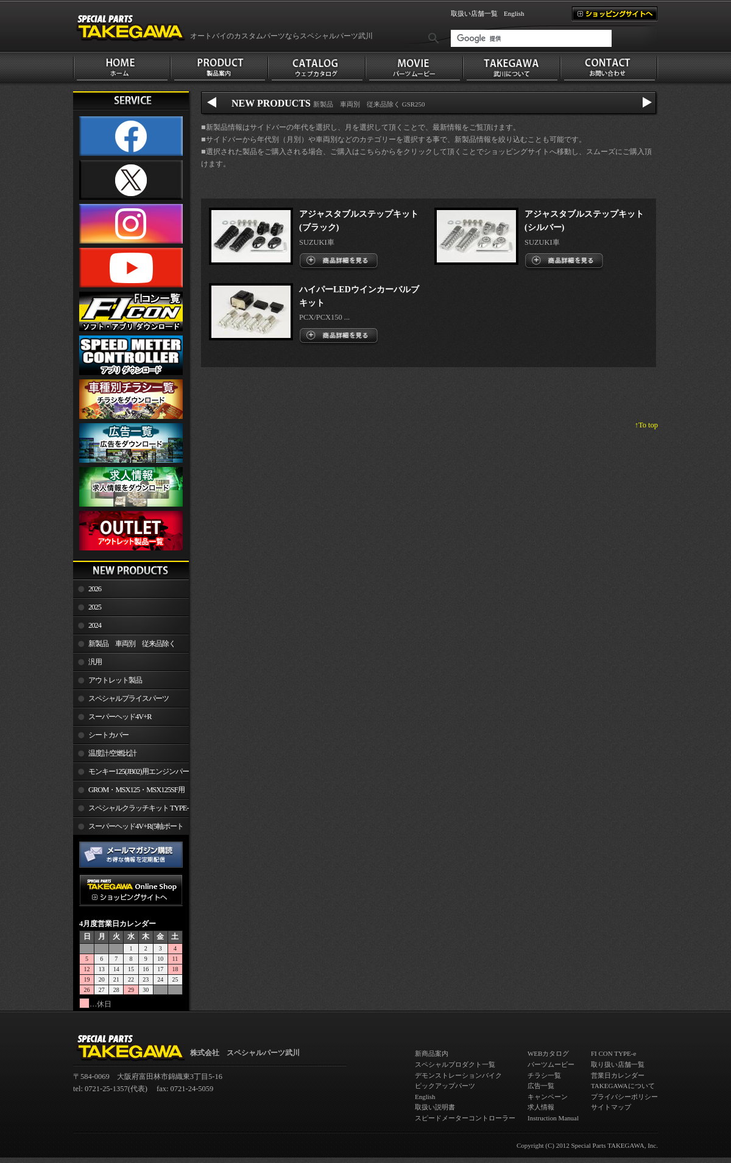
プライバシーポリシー (624, 1096)
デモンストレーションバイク (458, 1075)
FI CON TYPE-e (613, 1053)
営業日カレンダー (617, 1075)
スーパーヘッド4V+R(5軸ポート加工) (128, 828)
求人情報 (541, 1107)
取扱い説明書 (435, 1107)
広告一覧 (541, 1085)
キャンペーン (548, 1096)
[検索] (531, 38)
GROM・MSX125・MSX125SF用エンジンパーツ (129, 792)
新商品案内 (431, 1053)
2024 (94, 625)
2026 (94, 589)
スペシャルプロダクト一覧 (455, 1064)
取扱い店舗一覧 (474, 13)
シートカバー (108, 735)
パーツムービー (551, 1064)
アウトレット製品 (115, 680)
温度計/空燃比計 (112, 753)
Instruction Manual (553, 1118)
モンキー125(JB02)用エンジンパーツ (131, 774)
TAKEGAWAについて (623, 1085)
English (514, 13)
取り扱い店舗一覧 (617, 1064)
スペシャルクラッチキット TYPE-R (130, 810)
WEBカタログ (548, 1053)
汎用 (95, 662)
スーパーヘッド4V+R (120, 716)
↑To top (646, 425)
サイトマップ (611, 1107)
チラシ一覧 (544, 1075)
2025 (94, 607)
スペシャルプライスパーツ (128, 698)
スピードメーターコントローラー (465, 1118)
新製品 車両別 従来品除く (131, 643)
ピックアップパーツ (445, 1085)
